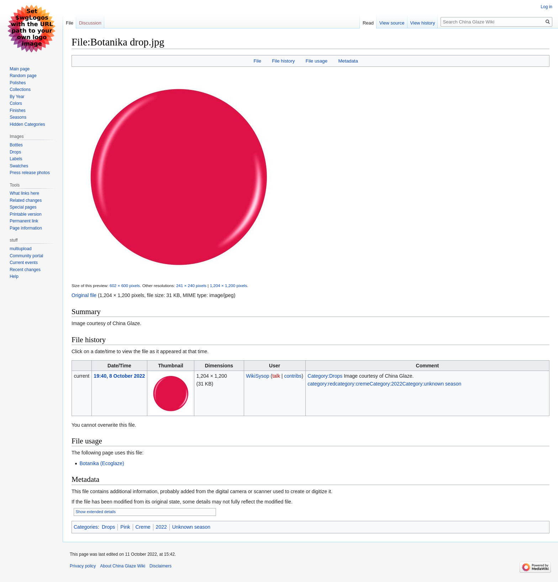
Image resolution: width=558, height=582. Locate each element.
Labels (16, 158)
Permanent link (24, 221)
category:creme (352, 384)
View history (422, 23)
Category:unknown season (431, 384)
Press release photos (30, 172)
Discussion (90, 23)
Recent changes (25, 269)
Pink (125, 527)
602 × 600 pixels (125, 285)
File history (283, 61)
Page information (26, 228)
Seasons (18, 117)
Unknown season (191, 527)
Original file (84, 295)
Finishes (18, 110)
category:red (321, 384)
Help (14, 276)
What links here (24, 193)
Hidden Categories (27, 124)
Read (368, 23)
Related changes (26, 200)
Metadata (348, 61)
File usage (316, 61)
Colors (16, 103)
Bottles (16, 144)
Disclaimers (160, 566)
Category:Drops (324, 376)
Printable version (25, 214)
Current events (24, 262)
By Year (17, 96)
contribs (292, 376)
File (257, 61)
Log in (546, 6)
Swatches (19, 165)
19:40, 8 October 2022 (119, 376)
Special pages (23, 207)
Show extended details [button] (96, 512)
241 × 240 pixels (191, 285)
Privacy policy (83, 566)
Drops (108, 527)
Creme (143, 527)
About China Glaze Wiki (122, 566)
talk (276, 376)
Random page (23, 75)
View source (392, 23)
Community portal (26, 255)
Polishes (18, 82)
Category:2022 (386, 384)
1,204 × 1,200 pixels (228, 285)
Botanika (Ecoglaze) (101, 463)
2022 (161, 527)
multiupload (20, 248)
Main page (20, 68)
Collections (20, 89)
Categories (86, 527)
